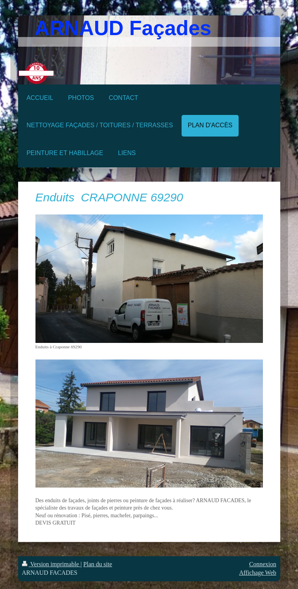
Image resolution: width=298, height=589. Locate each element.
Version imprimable (51, 564)
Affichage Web (257, 572)
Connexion (262, 564)
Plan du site (97, 564)
